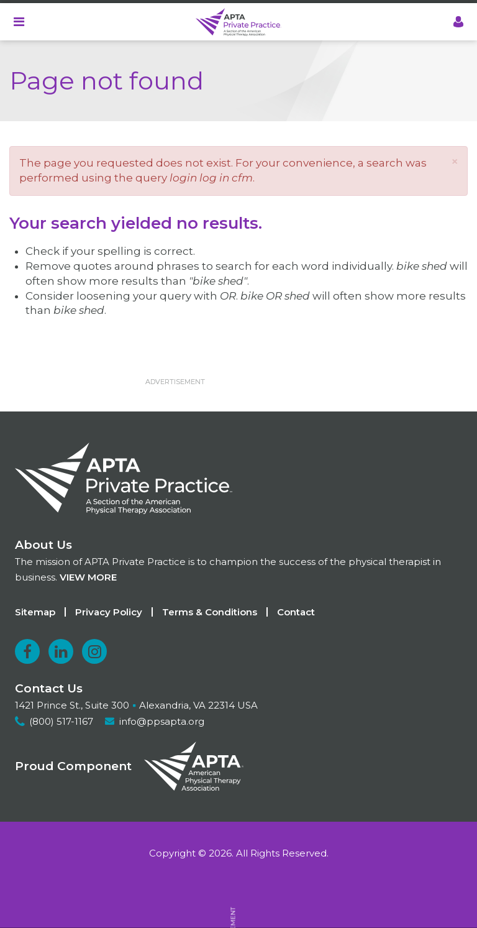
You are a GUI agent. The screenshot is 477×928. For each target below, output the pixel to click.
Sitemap (35, 612)
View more (88, 577)
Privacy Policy (108, 612)
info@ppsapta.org (161, 721)
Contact (296, 612)
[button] (454, 161)
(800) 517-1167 (61, 721)
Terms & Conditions (209, 612)
